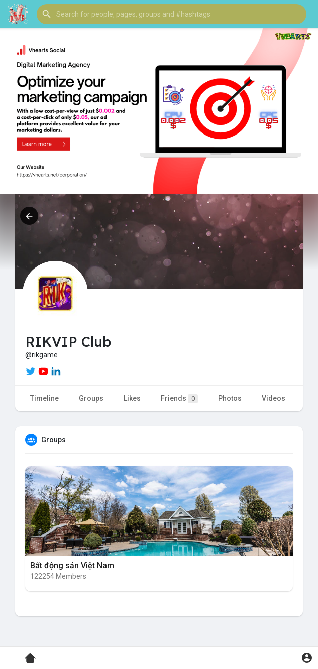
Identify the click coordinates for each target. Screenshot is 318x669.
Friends (179, 398)
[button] (171, 14)
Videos (273, 398)
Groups (91, 398)
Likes (132, 398)
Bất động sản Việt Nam (72, 565)
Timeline (44, 398)
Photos (230, 398)
